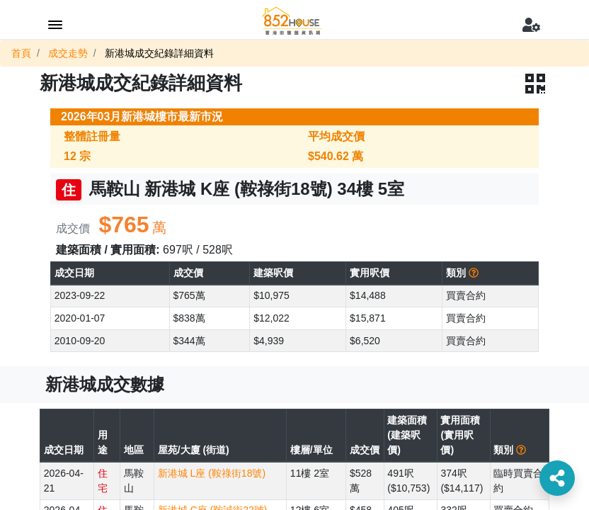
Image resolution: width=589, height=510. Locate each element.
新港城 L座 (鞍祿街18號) (211, 473)
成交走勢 (68, 53)
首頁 (21, 53)
